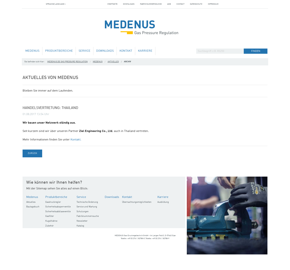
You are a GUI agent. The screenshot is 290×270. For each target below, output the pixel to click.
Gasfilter (49, 216)
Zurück (32, 153)
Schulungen (83, 212)
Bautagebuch (32, 207)
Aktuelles (113, 62)
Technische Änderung (87, 202)
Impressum (213, 4)
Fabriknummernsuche (151, 4)
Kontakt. (75, 139)
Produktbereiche (59, 50)
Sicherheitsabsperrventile (58, 207)
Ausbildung (163, 202)
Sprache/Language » (56, 4)
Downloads (128, 4)
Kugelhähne (51, 221)
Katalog (80, 226)
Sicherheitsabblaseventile (58, 212)
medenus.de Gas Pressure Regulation (67, 62)
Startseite (112, 4)
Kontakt (180, 4)
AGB (169, 4)
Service (84, 50)
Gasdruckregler (53, 202)
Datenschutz (196, 4)
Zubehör (49, 226)
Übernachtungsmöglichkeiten (136, 202)
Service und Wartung (87, 207)
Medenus (32, 50)
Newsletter (82, 221)
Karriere (145, 50)
